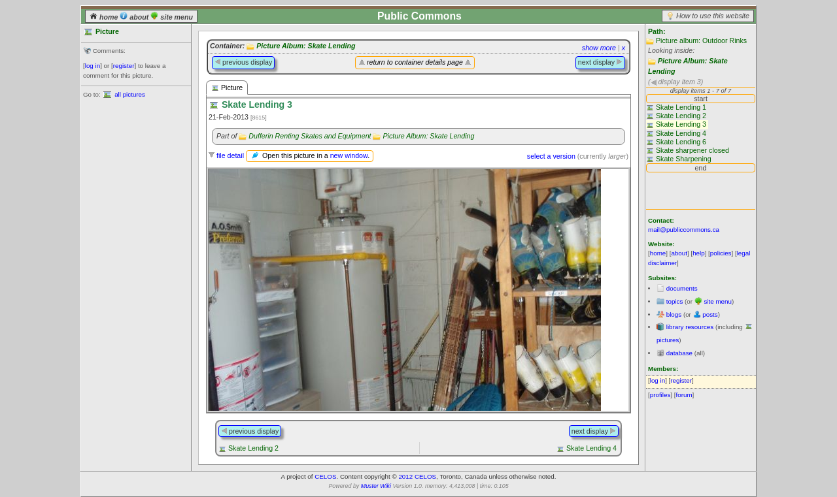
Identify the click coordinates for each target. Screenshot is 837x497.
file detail (230, 155)
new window (348, 155)
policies (721, 253)
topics (674, 301)
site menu (171, 17)
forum (684, 394)
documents (682, 288)
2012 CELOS (417, 476)
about (135, 17)
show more (599, 48)
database (679, 353)
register (124, 65)
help (698, 253)
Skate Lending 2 (253, 448)
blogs (673, 314)
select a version (551, 156)
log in (92, 65)
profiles (660, 394)
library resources (689, 326)
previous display (243, 62)
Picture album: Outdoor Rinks (701, 40)
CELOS (325, 476)
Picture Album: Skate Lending (305, 46)
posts (709, 314)
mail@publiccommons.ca (683, 229)
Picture (227, 88)
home (105, 17)
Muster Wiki (376, 486)
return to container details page (415, 62)
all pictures (129, 94)
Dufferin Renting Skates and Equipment (309, 136)
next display (600, 62)
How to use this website (712, 16)
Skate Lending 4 (591, 448)
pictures (668, 340)
